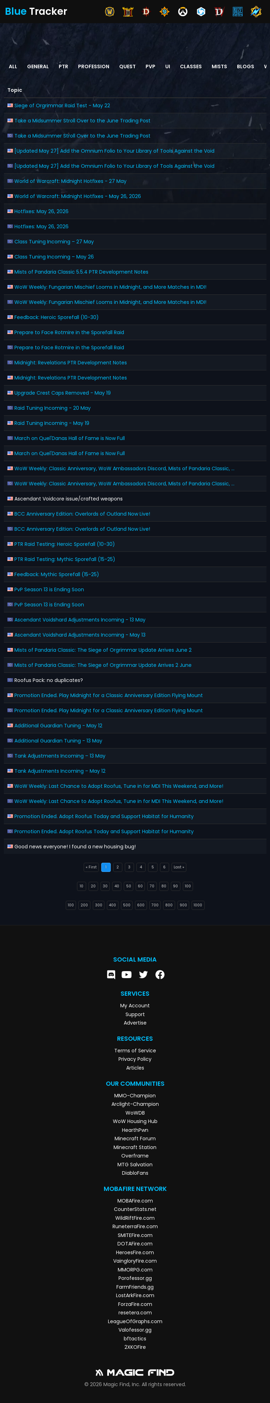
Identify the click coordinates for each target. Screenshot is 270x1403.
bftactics (135, 1338)
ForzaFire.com (135, 1304)
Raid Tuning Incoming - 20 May (52, 408)
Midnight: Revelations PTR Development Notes (70, 362)
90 (175, 886)
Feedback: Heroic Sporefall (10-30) (56, 317)
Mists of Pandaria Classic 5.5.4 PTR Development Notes (81, 271)
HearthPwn (135, 1130)
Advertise (135, 1022)
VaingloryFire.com (135, 1260)
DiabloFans (135, 1172)
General (38, 66)
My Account (135, 1005)
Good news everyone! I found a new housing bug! (75, 846)
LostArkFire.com (135, 1295)
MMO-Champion (135, 1095)
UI (167, 66)
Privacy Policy (135, 1059)
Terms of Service (135, 1050)
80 (163, 886)
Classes (191, 66)
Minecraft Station (135, 1147)
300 (98, 905)
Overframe (135, 1155)
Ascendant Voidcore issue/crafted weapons (68, 498)
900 (183, 905)
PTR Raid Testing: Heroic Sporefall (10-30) (64, 544)
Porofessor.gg (135, 1278)
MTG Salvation (135, 1164)
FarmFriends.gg (135, 1286)
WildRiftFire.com (135, 1218)
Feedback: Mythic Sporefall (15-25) (56, 574)
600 (140, 905)
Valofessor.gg (135, 1329)
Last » (179, 867)
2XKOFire (135, 1347)
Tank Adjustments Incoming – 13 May (59, 755)
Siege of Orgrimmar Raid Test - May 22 (62, 105)
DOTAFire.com (135, 1243)
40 (117, 886)
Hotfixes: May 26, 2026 (41, 211)
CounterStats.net (135, 1209)
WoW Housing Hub (135, 1121)
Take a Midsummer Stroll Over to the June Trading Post (82, 120)
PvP (150, 66)
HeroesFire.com (135, 1252)
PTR (63, 66)
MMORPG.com (135, 1269)
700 (155, 905)
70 (152, 886)
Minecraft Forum (135, 1138)
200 (84, 905)
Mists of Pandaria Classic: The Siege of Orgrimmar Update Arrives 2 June (103, 665)
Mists (219, 66)
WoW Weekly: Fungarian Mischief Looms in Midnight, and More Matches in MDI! (110, 287)
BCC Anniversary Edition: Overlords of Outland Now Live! (82, 513)
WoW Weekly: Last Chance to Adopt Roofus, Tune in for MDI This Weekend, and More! (118, 786)
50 (128, 886)
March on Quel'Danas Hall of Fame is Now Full (69, 438)
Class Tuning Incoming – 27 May (54, 241)
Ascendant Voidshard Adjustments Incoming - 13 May (80, 619)
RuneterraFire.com (135, 1226)
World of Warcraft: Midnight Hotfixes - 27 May (70, 181)
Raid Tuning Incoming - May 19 (51, 423)
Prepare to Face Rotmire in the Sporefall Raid (69, 332)
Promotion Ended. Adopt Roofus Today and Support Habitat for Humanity (104, 816)
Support (135, 1014)
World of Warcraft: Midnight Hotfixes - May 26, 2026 (77, 196)
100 (188, 886)
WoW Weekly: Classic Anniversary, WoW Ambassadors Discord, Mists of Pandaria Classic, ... (124, 468)
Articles (135, 1067)
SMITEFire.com (135, 1235)
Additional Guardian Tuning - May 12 (58, 725)
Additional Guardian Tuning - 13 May (58, 740)
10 (81, 886)
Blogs (245, 66)
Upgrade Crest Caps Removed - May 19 (62, 392)
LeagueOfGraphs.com (135, 1321)
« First (91, 867)
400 (112, 905)
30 (105, 886)
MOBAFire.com (135, 1200)
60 (140, 886)
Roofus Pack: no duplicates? (48, 680)
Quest (127, 66)
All (13, 66)
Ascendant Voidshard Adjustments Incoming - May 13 (80, 634)
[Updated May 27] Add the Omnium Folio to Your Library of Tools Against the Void (114, 150)
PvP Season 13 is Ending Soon (49, 589)
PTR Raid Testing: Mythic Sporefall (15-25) (64, 559)
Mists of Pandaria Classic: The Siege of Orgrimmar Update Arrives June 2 (103, 649)
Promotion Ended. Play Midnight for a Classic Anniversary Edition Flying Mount (108, 695)
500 (126, 905)
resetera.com (135, 1312)
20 (93, 886)
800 (169, 905)
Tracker (36, 11)
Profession (93, 66)
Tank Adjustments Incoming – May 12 (59, 770)
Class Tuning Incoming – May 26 (54, 256)
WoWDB (135, 1112)
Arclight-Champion (135, 1104)
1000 (198, 905)
